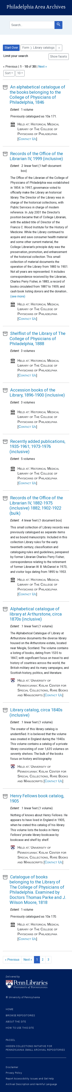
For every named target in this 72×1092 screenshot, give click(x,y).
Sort (8, 73)
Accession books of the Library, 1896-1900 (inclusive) (37, 392)
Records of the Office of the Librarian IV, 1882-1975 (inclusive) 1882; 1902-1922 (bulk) (36, 505)
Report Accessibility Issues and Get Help (30, 1078)
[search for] (32, 25)
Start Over (11, 47)
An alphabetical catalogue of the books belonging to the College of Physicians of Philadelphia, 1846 (37, 95)
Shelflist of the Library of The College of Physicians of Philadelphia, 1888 (37, 338)
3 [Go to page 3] (48, 959)
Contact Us (27, 139)
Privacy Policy (14, 1073)
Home (9, 1009)
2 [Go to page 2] (43, 959)
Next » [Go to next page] (27, 959)
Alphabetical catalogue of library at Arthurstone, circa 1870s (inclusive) (36, 614)
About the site (16, 1021)
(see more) (17, 296)
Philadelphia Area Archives (36, 7)
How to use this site (20, 1028)
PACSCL (10, 1040)
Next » (42, 66)
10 (21, 73)
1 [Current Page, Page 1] (37, 959)
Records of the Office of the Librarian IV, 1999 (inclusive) (36, 156)
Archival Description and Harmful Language (31, 1084)
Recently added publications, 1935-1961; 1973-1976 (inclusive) (37, 446)
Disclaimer (12, 1067)
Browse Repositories (20, 1015)
